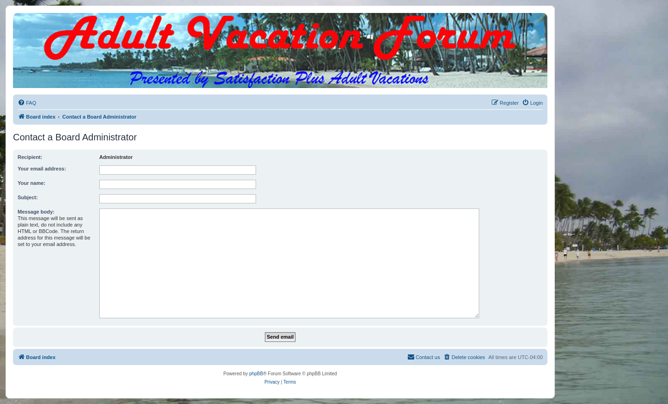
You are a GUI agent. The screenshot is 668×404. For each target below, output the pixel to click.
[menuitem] (27, 102)
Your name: (31, 183)
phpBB (256, 373)
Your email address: (42, 168)
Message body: (36, 212)
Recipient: (30, 157)
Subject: (28, 197)
